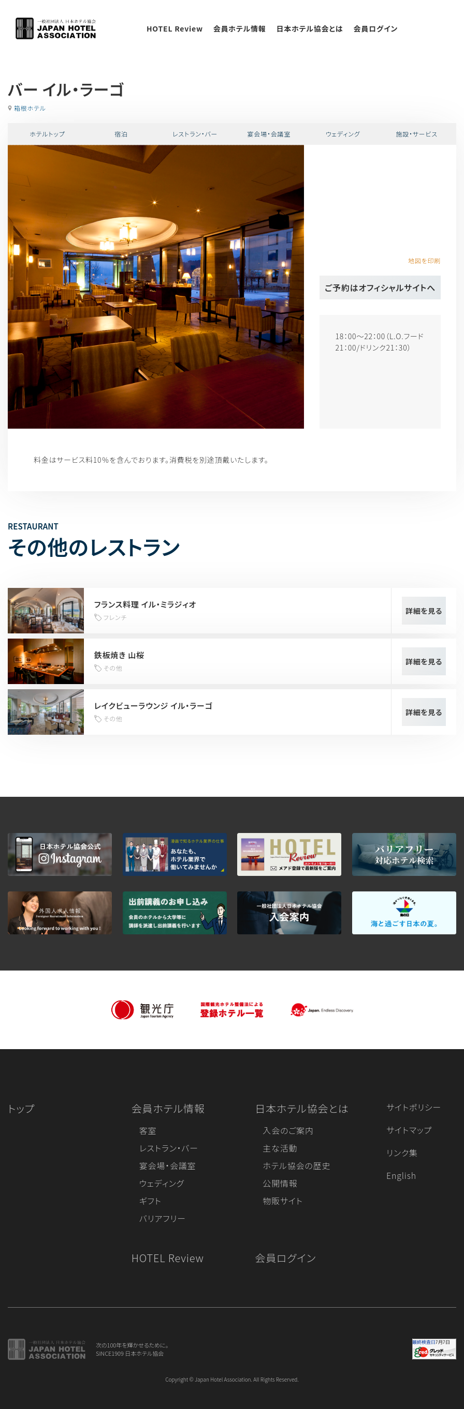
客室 (148, 1130)
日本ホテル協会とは (310, 28)
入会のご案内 (288, 1130)
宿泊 (121, 133)
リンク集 (402, 1152)
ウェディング (343, 133)
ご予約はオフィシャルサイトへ (380, 287)
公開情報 (280, 1183)
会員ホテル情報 (239, 28)
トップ (21, 1108)
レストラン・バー (195, 133)
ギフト (150, 1200)
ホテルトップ (47, 133)
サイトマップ (409, 1130)
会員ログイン (375, 28)
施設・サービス (417, 133)
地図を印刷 (424, 260)
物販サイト (283, 1200)
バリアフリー (162, 1218)
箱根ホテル (30, 107)
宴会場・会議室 (269, 133)
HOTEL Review (175, 28)
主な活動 (280, 1148)
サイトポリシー (413, 1107)
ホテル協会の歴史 (296, 1165)
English (401, 1175)
